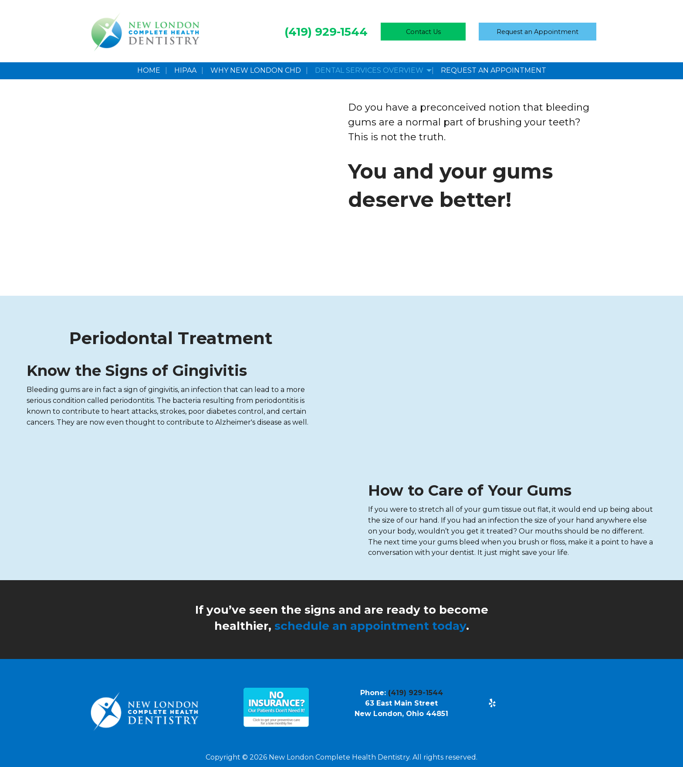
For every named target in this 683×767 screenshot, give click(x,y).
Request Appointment (537, 32)
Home (148, 70)
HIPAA (185, 70)
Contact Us (423, 32)
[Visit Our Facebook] (492, 692)
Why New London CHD (255, 70)
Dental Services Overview (369, 70)
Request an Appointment (493, 70)
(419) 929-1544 (326, 32)
